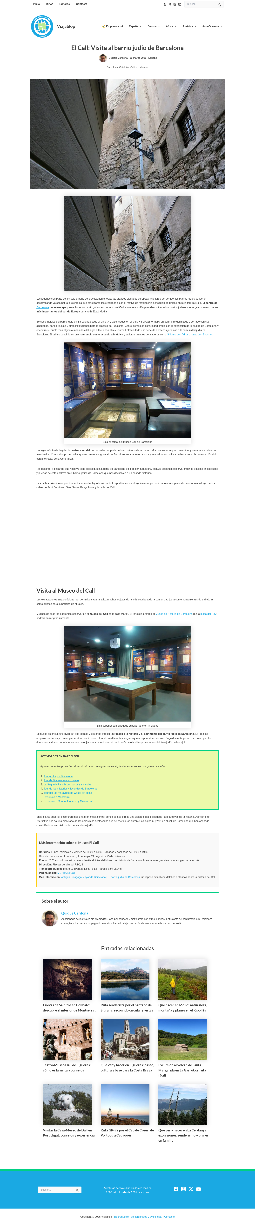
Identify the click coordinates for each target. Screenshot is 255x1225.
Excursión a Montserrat (57, 797)
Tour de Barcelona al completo (61, 780)
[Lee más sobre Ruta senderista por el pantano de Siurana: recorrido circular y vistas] (125, 979)
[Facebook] (165, 4)
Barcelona (112, 67)
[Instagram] (174, 4)
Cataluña (124, 67)
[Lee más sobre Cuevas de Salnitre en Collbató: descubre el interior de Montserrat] (67, 979)
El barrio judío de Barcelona (124, 877)
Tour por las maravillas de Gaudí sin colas (68, 792)
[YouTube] (179, 4)
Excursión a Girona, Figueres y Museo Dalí (68, 801)
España (152, 57)
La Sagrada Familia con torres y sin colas (67, 784)
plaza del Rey (208, 613)
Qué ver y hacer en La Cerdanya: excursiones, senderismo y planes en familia (183, 1135)
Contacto (169, 1216)
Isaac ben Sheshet (201, 334)
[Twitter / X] (191, 1189)
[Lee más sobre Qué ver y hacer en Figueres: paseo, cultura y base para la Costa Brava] (125, 1039)
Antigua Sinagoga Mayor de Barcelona (83, 877)
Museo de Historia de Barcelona (174, 613)
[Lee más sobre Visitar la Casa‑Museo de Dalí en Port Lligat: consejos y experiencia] (67, 1104)
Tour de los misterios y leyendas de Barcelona (70, 788)
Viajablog (66, 26)
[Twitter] (169, 4)
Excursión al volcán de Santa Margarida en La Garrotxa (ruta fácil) (182, 1070)
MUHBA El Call (66, 872)
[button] (144, 26)
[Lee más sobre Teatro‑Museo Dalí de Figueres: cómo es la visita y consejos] (67, 1039)
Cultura (134, 67)
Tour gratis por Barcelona (58, 776)
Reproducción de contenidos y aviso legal (138, 1216)
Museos (144, 67)
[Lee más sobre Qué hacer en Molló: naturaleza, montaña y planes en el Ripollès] (182, 979)
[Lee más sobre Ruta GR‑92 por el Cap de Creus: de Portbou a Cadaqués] (125, 1104)
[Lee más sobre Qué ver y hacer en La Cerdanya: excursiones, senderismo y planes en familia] (182, 1104)
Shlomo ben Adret (177, 334)
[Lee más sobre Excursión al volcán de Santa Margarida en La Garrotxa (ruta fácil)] (182, 1039)
